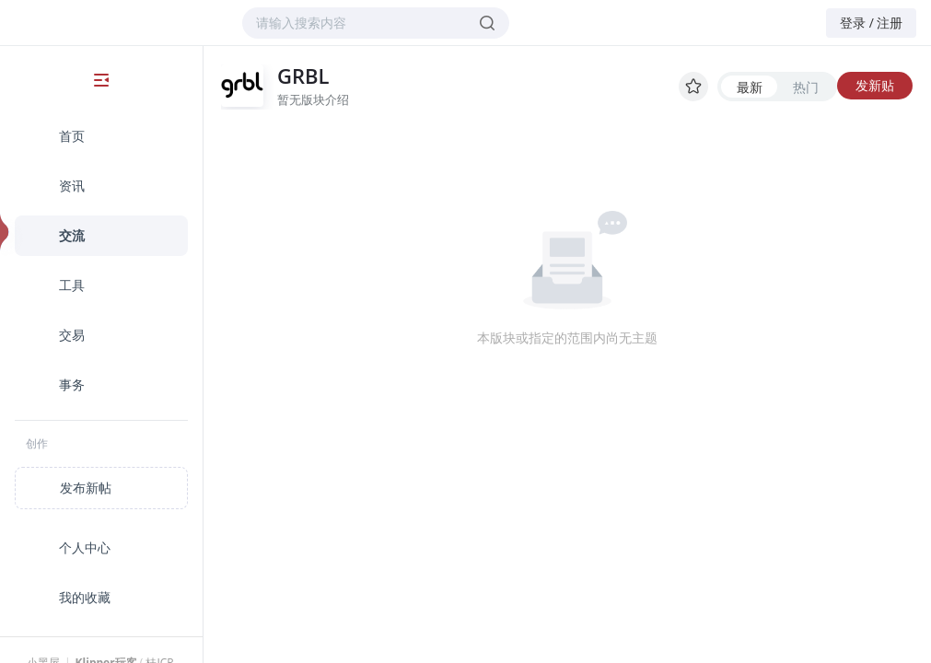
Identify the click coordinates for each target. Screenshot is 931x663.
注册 (889, 22)
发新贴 (874, 85)
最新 (749, 87)
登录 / (857, 22)
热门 (806, 87)
